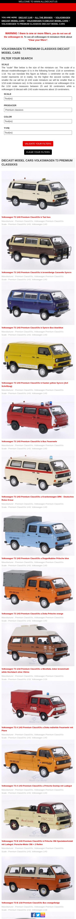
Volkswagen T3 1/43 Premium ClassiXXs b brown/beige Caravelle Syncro (36, 272)
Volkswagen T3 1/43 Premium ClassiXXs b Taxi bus (26, 217)
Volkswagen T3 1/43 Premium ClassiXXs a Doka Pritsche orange (32, 613)
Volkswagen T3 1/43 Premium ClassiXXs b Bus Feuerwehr (29, 441)
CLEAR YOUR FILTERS (38, 152)
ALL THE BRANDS (44, 17)
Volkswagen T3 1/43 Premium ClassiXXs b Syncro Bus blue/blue (32, 327)
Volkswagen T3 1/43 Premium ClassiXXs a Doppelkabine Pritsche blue (35, 558)
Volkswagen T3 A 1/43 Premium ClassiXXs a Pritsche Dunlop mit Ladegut (37, 786)
